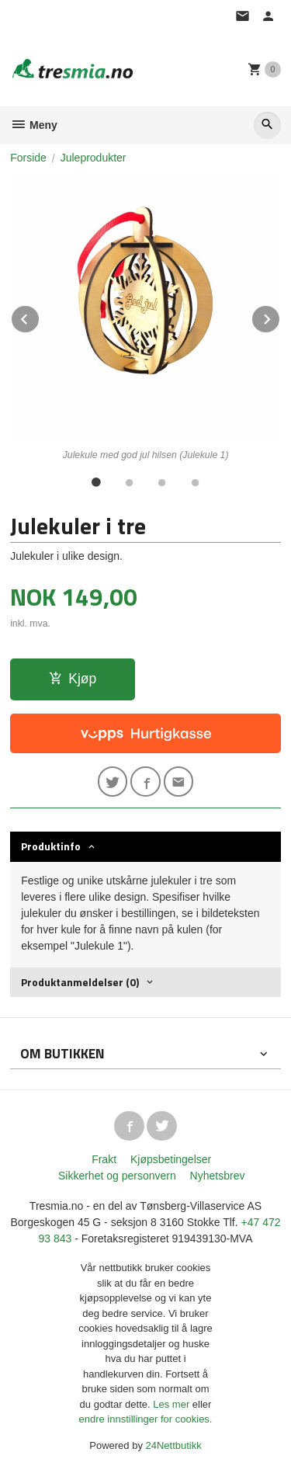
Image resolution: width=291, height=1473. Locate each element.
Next (280, 316)
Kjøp (72, 678)
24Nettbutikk (174, 1445)
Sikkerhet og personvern (117, 1175)
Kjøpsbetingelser (170, 1159)
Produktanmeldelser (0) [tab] (80, 982)
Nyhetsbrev (217, 1175)
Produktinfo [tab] (51, 846)
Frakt (104, 1159)
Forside (28, 157)
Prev (39, 316)
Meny (33, 125)
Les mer (172, 1404)
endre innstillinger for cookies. (146, 1419)
